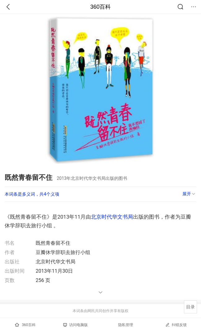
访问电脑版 (75, 325)
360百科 (100, 7)
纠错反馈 (176, 324)
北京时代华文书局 (112, 217)
